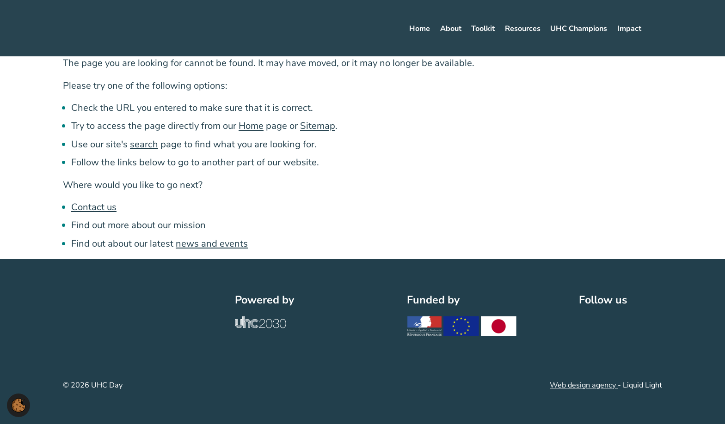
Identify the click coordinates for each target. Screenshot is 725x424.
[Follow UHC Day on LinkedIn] (608, 323)
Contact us (94, 207)
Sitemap (317, 126)
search (144, 144)
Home (251, 126)
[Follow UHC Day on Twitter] (588, 323)
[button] (18, 404)
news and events (212, 243)
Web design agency (584, 385)
